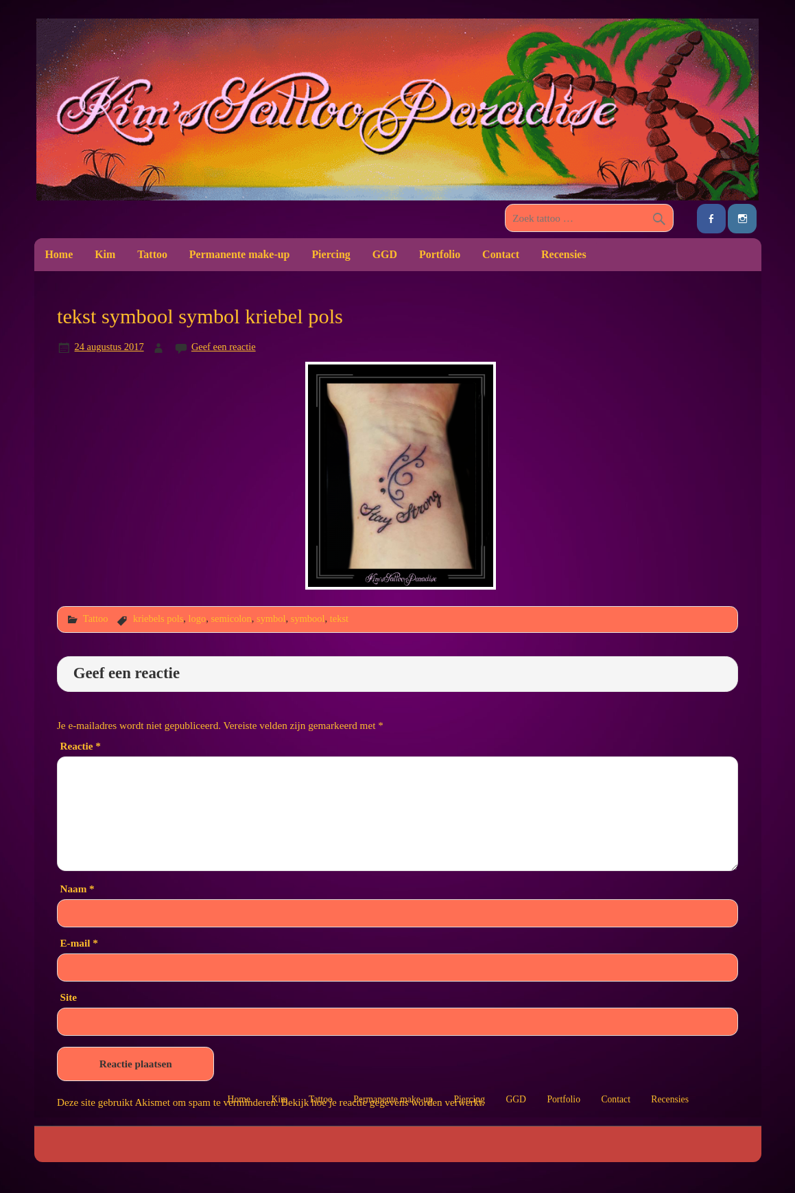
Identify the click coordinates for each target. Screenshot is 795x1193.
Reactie (80, 746)
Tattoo (152, 254)
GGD (384, 254)
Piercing (330, 254)
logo (197, 618)
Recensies (563, 254)
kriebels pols (158, 618)
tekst (339, 618)
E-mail (78, 943)
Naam (77, 888)
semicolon (231, 618)
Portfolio (439, 254)
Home (59, 254)
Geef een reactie (223, 346)
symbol (271, 618)
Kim (105, 254)
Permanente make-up (239, 254)
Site (68, 997)
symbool (308, 618)
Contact (500, 254)
